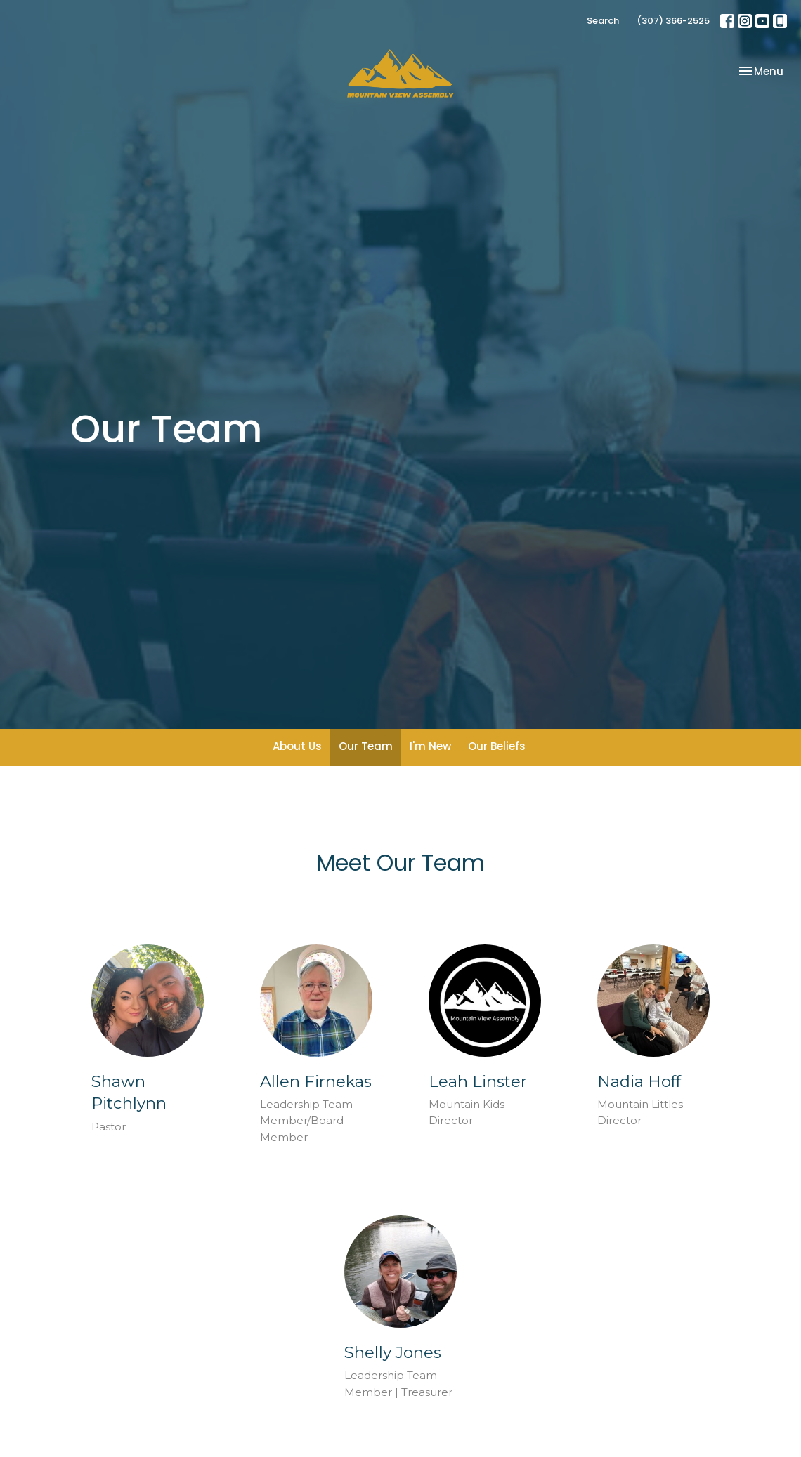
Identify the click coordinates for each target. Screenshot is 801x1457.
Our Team (366, 746)
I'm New (430, 746)
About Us (297, 746)
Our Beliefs (497, 746)
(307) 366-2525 (673, 20)
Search (603, 20)
